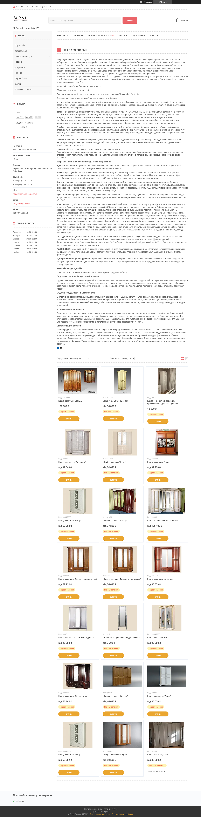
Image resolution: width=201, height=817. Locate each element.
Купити (69, 419)
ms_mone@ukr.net (21, 203)
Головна (78, 35)
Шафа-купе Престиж (157, 637)
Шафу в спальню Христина (160, 579)
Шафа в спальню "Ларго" (159, 696)
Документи (20, 67)
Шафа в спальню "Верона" (115, 696)
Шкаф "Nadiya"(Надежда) (70, 401)
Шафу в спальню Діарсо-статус (73, 696)
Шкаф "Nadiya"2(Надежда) (115, 401)
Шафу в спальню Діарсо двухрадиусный (122, 579)
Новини (18, 62)
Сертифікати (21, 78)
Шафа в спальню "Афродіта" (72, 462)
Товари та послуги (23, 56)
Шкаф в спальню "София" (115, 755)
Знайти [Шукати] (129, 20)
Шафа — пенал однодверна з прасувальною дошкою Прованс (162, 402)
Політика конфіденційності (122, 814)
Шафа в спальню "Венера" (115, 520)
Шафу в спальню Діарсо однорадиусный (77, 579)
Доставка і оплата (23, 89)
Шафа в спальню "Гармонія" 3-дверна (76, 637)
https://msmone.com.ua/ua (25, 194)
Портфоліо (20, 45)
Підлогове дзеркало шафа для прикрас (121, 637)
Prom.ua (114, 809)
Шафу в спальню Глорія (158, 462)
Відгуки (18, 84)
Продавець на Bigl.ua (100, 812)
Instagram (20, 801)
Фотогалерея (21, 51)
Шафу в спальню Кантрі (69, 520)
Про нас (18, 73)
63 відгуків (148, 2)
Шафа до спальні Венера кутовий (163, 520)
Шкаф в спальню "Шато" (114, 462)
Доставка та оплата (145, 35)
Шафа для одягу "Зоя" (157, 755)
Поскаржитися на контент (100, 814)
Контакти (62, 35)
